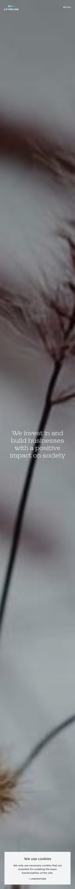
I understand (37, 879)
